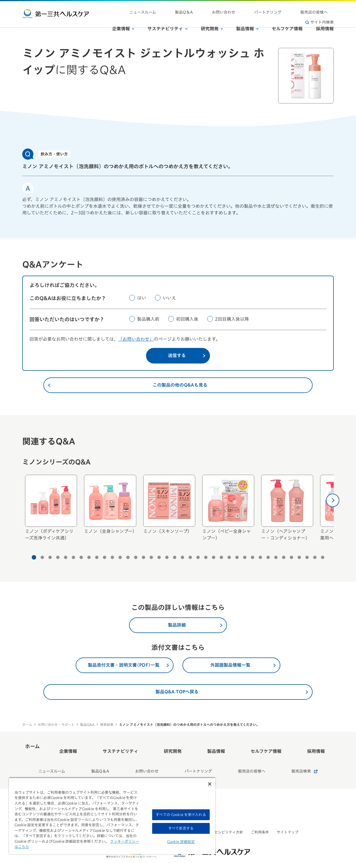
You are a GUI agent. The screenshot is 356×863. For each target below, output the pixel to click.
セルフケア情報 (287, 19)
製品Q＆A (192, 8)
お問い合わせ (219, 8)
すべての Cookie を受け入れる (181, 815)
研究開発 (212, 19)
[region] (112, 815)
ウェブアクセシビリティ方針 (219, 816)
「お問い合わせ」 (136, 339)
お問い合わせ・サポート (56, 724)
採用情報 (325, 19)
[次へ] (332, 500)
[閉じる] (209, 784)
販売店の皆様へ (285, 8)
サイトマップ (287, 816)
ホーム (27, 724)
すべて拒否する (181, 828)
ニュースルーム (163, 8)
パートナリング (251, 8)
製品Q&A (87, 724)
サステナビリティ (167, 19)
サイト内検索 (319, 8)
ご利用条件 (260, 816)
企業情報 (123, 19)
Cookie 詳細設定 (181, 842)
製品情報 (247, 19)
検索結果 (106, 724)
